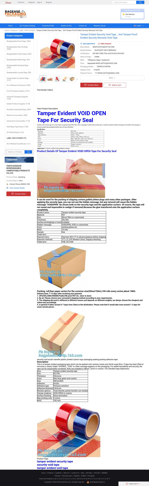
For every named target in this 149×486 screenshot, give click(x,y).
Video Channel (105, 44)
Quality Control (66, 26)
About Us (66, 473)
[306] (18, 85)
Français (57, 476)
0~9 (108, 479)
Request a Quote (100, 26)
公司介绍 (97, 473)
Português (91, 476)
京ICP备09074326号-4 (96, 482)
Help (82, 473)
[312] (18, 91)
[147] (15, 132)
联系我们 (105, 473)
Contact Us (83, 26)
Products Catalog (27, 26)
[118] (18, 104)
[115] (18, 121)
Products (21, 2)
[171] (18, 79)
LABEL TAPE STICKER (27, 30)
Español (76, 476)
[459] (17, 66)
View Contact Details (17, 188)
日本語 (83, 476)
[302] (18, 41)
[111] (18, 144)
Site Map (89, 473)
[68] (19, 72)
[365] (19, 54)
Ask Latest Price (89, 44)
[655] (19, 109)
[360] (17, 115)
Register (49, 2)
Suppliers (31, 2)
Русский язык (67, 476)
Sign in (39, 2)
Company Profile (48, 26)
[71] (16, 138)
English (137, 26)
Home (10, 26)
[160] (17, 98)
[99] (18, 60)
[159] (17, 127)
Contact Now (18, 194)
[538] (17, 48)
